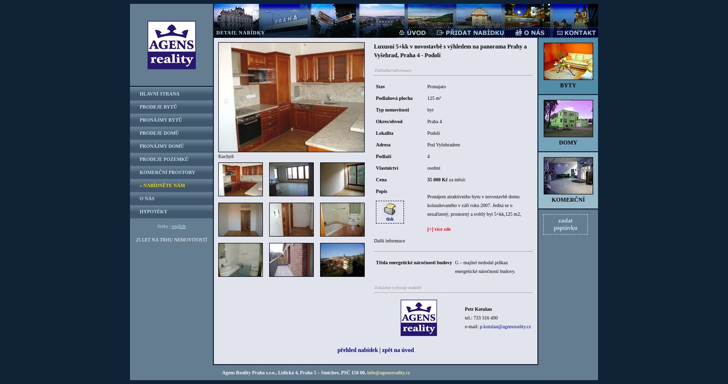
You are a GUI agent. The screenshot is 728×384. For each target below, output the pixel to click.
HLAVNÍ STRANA (159, 93)
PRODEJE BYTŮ (158, 107)
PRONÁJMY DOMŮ (162, 146)
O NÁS (147, 198)
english (179, 226)
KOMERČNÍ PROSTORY (167, 172)
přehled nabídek (358, 350)
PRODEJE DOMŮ (159, 133)
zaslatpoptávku (566, 224)
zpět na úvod (398, 350)
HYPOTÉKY (153, 211)
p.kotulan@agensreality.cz (505, 326)
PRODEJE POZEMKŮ (164, 159)
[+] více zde (439, 229)
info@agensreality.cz (388, 372)
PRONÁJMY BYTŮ (161, 120)
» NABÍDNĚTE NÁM (162, 185)
